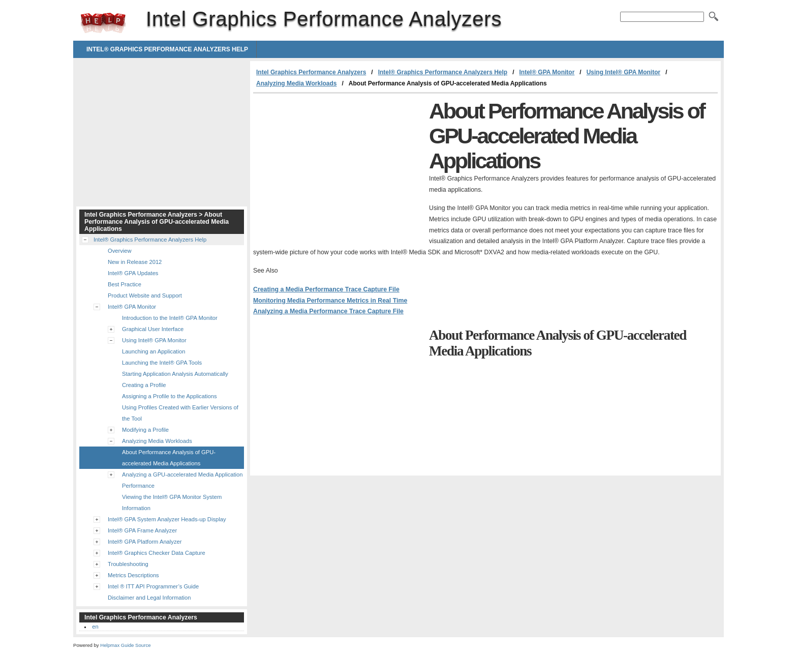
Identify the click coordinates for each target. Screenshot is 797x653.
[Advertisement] (338, 170)
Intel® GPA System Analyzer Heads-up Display (167, 519)
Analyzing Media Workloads (296, 83)
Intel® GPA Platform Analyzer (144, 542)
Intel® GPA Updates (133, 273)
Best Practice (124, 284)
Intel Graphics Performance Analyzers (103, 23)
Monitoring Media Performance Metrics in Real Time (330, 300)
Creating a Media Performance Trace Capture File (326, 289)
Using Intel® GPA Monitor (624, 72)
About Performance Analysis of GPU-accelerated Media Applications (169, 457)
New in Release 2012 (135, 262)
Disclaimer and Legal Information (149, 598)
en (95, 627)
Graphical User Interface (152, 329)
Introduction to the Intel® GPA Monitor (170, 318)
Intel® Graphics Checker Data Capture (156, 553)
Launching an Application (153, 351)
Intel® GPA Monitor (546, 72)
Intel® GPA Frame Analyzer (142, 530)
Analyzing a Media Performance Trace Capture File (328, 311)
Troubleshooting (128, 564)
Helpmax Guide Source (125, 645)
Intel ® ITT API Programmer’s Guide (153, 586)
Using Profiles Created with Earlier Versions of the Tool (180, 413)
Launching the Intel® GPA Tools (162, 363)
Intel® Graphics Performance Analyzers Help (167, 49)
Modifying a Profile (145, 430)
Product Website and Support (145, 295)
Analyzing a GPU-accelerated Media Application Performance (182, 480)
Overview (120, 251)
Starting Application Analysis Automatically (175, 374)
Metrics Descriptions (133, 575)
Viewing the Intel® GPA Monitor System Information (172, 502)
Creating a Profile (144, 385)
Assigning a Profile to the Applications (169, 396)
